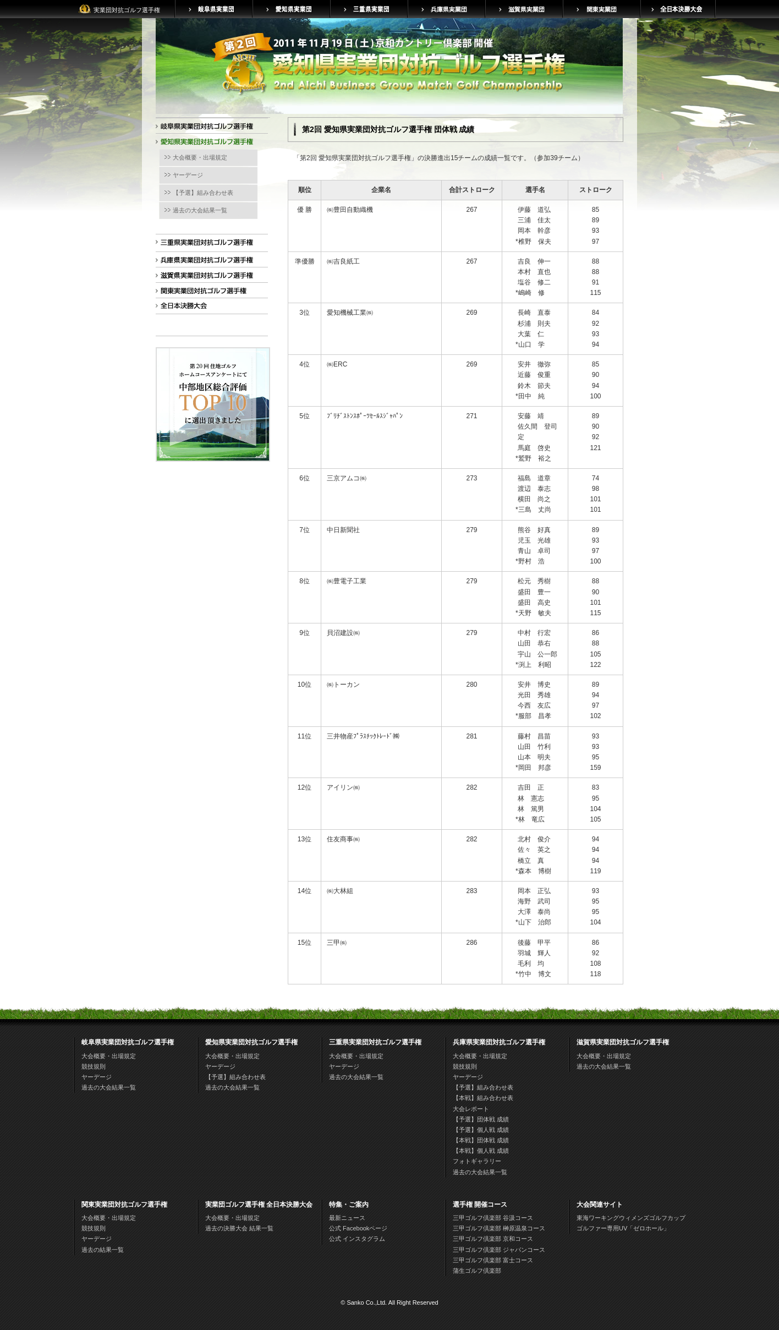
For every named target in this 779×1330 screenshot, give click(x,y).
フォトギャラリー (477, 1161)
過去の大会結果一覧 (200, 210)
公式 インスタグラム (357, 1238)
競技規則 (93, 1066)
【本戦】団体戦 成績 (481, 1140)
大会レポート (471, 1108)
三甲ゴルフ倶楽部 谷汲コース (493, 1217)
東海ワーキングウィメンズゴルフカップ (631, 1217)
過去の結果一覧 (102, 1249)
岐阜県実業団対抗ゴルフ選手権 (210, 128)
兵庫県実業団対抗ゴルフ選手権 (210, 261)
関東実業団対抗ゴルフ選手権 (210, 292)
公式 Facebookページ (358, 1228)
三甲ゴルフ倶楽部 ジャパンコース (499, 1249)
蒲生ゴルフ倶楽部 (477, 1270)
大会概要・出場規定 (200, 157)
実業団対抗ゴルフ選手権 (127, 10)
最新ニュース (347, 1217)
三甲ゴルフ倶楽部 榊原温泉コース (499, 1228)
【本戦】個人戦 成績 (481, 1150)
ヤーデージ (188, 175)
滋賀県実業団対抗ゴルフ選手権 (210, 277)
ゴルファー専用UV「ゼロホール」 (623, 1228)
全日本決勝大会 (210, 308)
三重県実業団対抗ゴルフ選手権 (210, 244)
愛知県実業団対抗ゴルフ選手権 (210, 143)
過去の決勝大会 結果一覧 (239, 1228)
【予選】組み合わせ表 (203, 192)
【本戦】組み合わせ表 (483, 1097)
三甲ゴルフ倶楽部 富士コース (493, 1260)
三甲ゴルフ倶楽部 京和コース (493, 1238)
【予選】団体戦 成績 (481, 1119)
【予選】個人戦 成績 (481, 1129)
